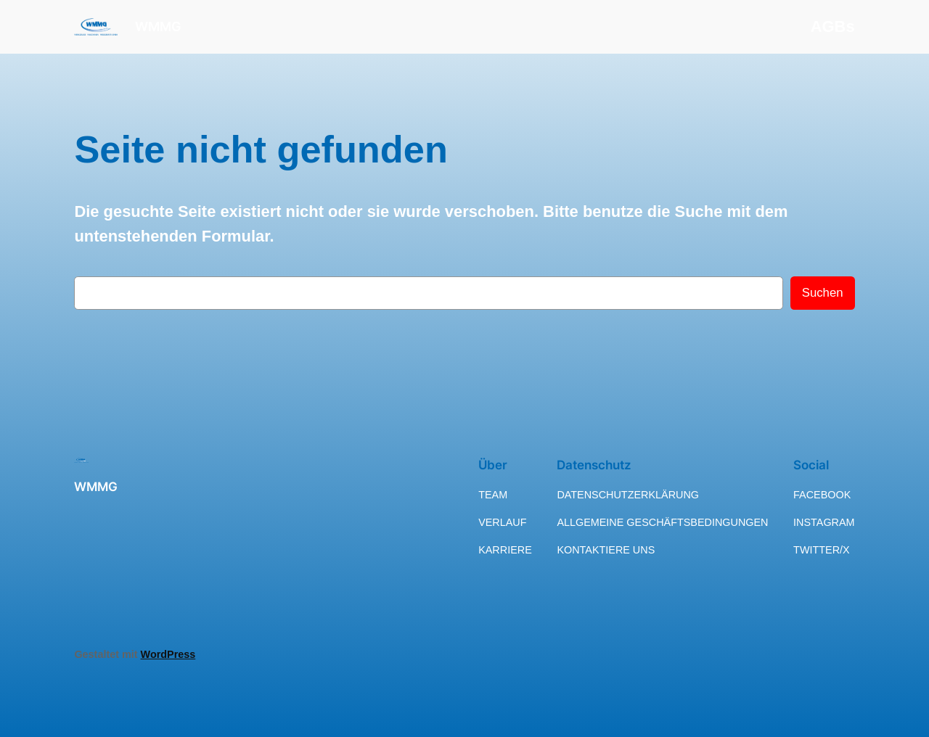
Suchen (822, 293)
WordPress (168, 654)
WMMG (158, 26)
